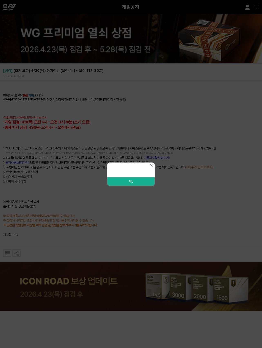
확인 (131, 181)
